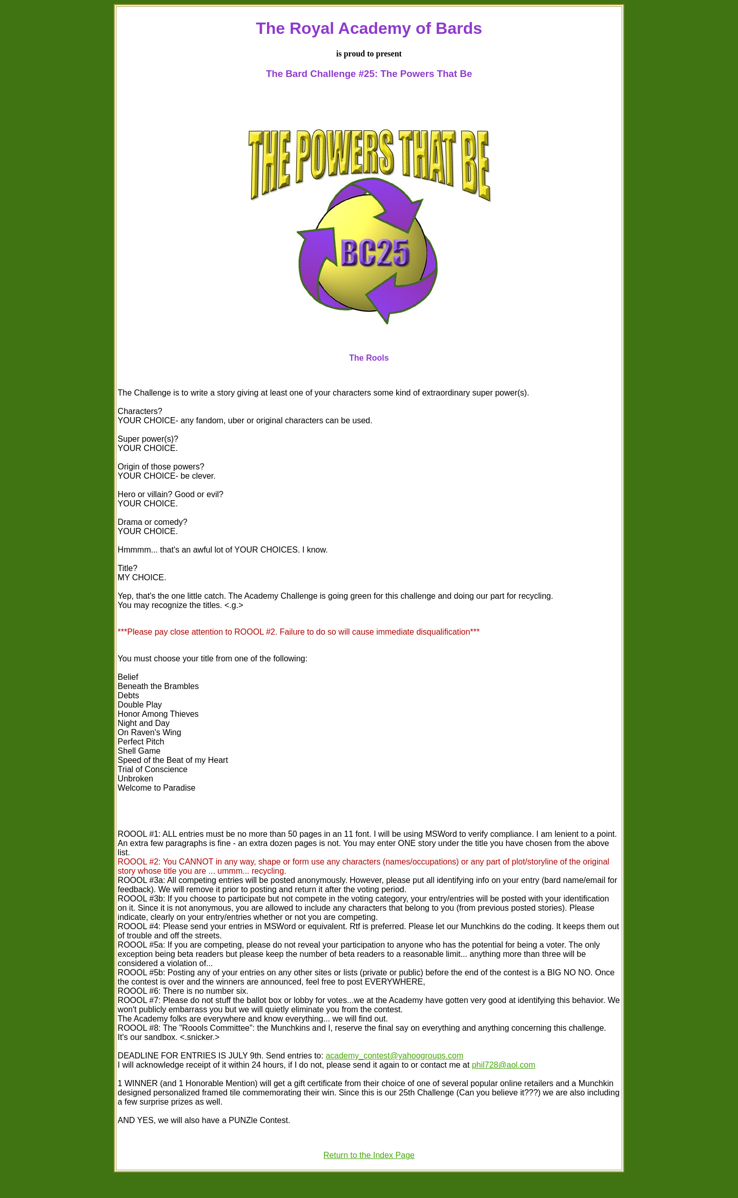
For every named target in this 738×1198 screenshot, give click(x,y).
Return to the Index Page (369, 1155)
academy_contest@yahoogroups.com (394, 1055)
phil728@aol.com (504, 1064)
